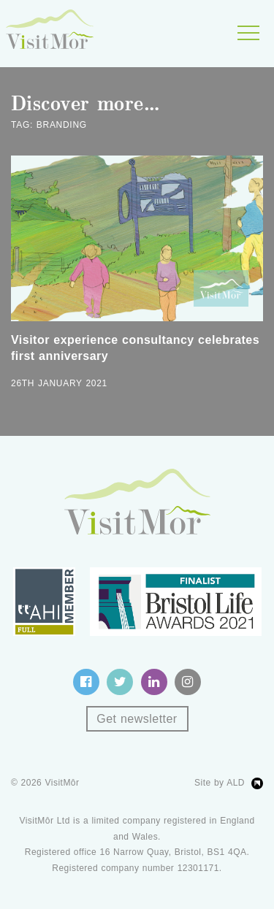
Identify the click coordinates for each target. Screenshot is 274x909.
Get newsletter (136, 719)
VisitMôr (62, 783)
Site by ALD (219, 783)
